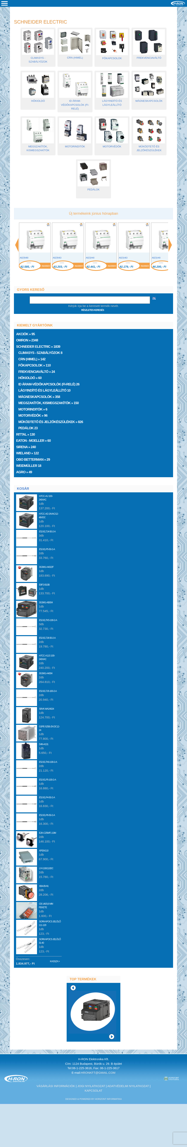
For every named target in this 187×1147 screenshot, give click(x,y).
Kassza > (55, 961)
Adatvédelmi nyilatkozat (128, 1086)
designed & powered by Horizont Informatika (93, 1099)
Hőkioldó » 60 (29, 378)
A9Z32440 (90, 258)
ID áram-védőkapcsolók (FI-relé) (75, 103)
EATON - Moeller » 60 (34, 441)
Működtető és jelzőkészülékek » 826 (50, 422)
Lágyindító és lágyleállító (112, 101)
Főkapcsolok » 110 (33, 365)
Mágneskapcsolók (149, 99)
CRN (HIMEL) (75, 56)
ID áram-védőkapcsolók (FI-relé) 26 (48, 384)
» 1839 (38, 347)
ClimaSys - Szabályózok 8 (39, 353)
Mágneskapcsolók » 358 (38, 397)
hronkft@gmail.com (98, 1072)
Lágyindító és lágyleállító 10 (43, 390)
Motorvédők (112, 145)
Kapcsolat (93, 1090)
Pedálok (93, 188)
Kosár (23, 489)
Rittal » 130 (26, 434)
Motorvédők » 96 (32, 415)
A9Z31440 (156, 258)
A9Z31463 (123, 258)
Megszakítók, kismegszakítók (38, 147)
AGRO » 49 (24, 472)
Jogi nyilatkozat (91, 1086)
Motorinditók (75, 145)
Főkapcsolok (112, 57)
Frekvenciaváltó (149, 56)
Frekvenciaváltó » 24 (36, 372)
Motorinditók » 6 (32, 409)
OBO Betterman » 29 (33, 459)
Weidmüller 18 (29, 466)
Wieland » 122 (27, 453)
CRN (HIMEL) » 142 (31, 359)
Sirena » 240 (26, 447)
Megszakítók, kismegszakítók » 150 (47, 403)
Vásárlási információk (55, 1086)
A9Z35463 (57, 258)
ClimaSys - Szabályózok (38, 58)
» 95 (26, 334)
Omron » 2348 (27, 340)
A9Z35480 (24, 258)
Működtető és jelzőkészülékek (149, 147)
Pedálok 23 (27, 428)
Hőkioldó (38, 99)
